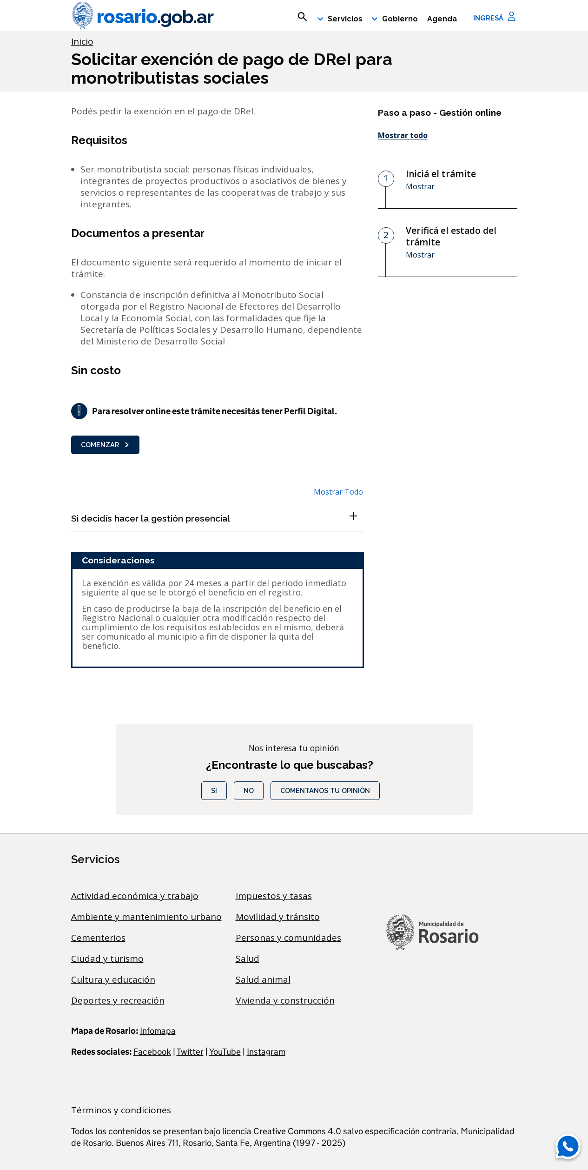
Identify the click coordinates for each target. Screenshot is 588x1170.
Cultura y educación (113, 979)
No (249, 790)
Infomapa (158, 1030)
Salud (247, 958)
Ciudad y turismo (107, 958)
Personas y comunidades (288, 938)
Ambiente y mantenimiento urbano (146, 917)
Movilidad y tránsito (278, 917)
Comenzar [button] (105, 445)
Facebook (152, 1051)
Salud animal (263, 979)
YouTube (225, 1051)
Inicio (82, 41)
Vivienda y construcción (285, 1000)
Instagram (266, 1051)
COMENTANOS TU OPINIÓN (325, 790)
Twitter (190, 1051)
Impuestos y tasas (274, 896)
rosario (142, 16)
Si (214, 790)
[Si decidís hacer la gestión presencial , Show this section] (217, 518)
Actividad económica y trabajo (134, 896)
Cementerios (98, 938)
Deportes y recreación (118, 1000)
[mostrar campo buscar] (302, 16)
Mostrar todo (403, 135)
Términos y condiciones (121, 1110)
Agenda (442, 18)
